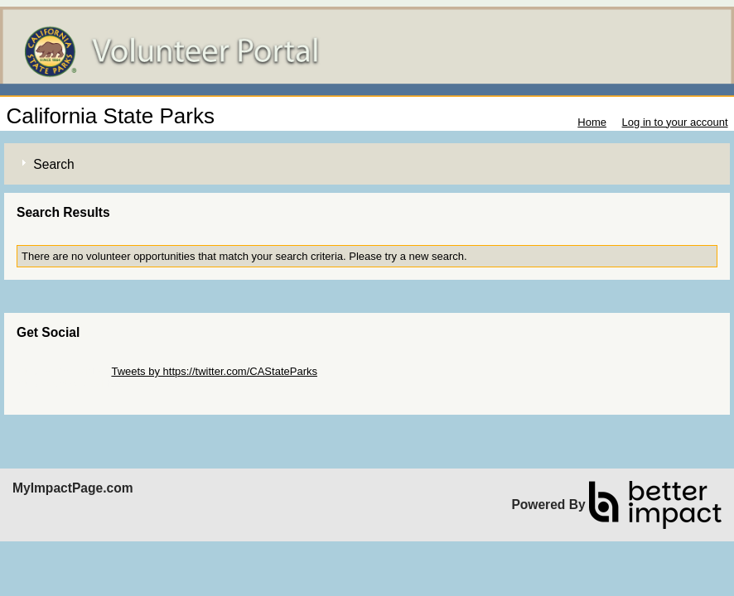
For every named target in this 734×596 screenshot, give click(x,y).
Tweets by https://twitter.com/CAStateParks (214, 371)
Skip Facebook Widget (70, 383)
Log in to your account (675, 122)
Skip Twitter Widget (63, 371)
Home (591, 122)
